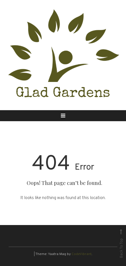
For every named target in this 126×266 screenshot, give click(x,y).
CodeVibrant (82, 254)
